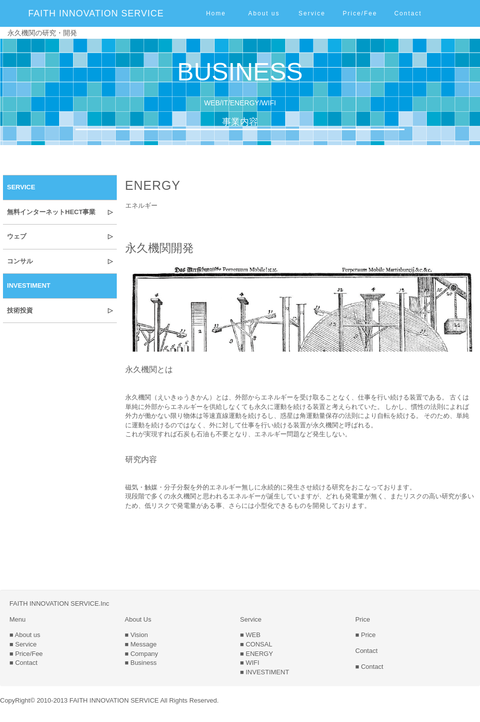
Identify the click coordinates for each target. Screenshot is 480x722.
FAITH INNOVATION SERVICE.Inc (59, 603)
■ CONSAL (256, 644)
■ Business (141, 662)
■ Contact (23, 662)
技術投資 (20, 310)
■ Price (365, 635)
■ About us (24, 635)
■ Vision (136, 635)
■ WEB (250, 635)
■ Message (141, 644)
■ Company (141, 653)
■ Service (23, 644)
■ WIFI (249, 662)
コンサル (20, 261)
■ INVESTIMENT (264, 672)
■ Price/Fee (26, 653)
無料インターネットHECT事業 (51, 212)
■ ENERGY (256, 653)
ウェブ (16, 236)
